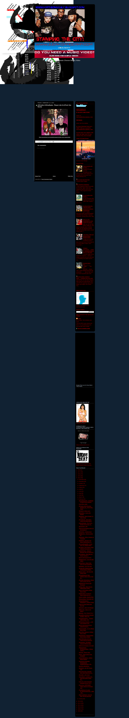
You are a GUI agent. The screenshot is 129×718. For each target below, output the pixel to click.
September (81, 485)
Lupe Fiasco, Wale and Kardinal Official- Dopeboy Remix (88, 236)
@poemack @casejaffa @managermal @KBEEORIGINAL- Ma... (85, 663)
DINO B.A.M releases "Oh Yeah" (86, 645)
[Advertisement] (54, 162)
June (80, 491)
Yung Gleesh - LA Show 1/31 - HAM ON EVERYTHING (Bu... (86, 678)
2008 (79, 711)
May (80, 493)
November (81, 481)
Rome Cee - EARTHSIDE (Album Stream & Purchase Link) (86, 687)
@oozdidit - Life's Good (84, 675)
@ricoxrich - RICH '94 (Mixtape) (86, 607)
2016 (79, 474)
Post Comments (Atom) (46, 179)
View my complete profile (83, 328)
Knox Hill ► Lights (83, 504)
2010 (79, 707)
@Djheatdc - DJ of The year (85, 566)
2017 (79, 472)
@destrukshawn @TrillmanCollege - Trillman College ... (86, 649)
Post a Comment (41, 148)
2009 (79, 709)
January (81, 698)
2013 (79, 701)
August (81, 487)
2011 (79, 705)
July (80, 489)
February (81, 499)
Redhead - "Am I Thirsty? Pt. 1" (86, 613)
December (81, 479)
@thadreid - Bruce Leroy (84, 511)
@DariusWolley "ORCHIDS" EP (86, 599)
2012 (79, 703)
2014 (79, 477)
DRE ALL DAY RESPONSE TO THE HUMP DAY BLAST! (88, 221)
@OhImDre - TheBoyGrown (85, 532)
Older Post (70, 176)
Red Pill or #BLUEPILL (84, 666)
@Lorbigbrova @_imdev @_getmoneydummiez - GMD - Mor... (86, 691)
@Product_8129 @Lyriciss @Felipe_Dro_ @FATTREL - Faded (86, 508)
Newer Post (37, 176)
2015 (79, 476)
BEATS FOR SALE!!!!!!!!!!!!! (85, 557)
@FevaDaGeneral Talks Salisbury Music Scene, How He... (86, 577)
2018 (79, 470)
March (80, 497)
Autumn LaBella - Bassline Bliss (86, 597)
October (81, 483)
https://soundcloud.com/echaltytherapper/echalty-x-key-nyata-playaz (54, 137)
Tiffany (79, 318)
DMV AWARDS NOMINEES (82, 184)
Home (54, 176)
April (80, 495)
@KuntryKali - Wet (83, 526)
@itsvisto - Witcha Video (84, 652)
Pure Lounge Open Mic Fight (83, 179)
